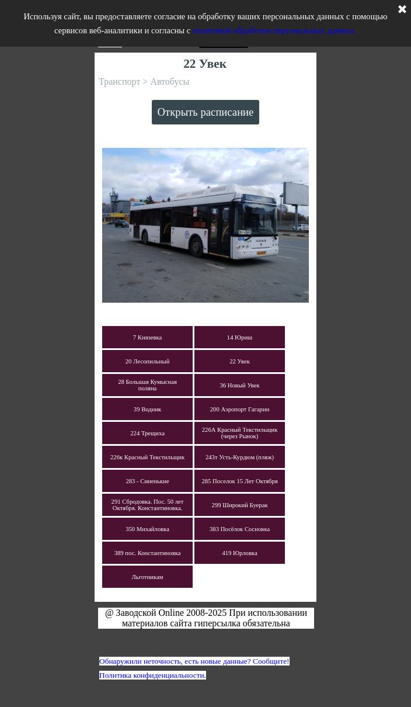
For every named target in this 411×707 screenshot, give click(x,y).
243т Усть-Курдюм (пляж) (240, 457)
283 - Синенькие (147, 481)
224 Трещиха (147, 433)
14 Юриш (240, 337)
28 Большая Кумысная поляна (147, 385)
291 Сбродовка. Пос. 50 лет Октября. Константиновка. (148, 504)
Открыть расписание (206, 112)
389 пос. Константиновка (147, 553)
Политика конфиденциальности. (152, 675)
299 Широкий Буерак (240, 505)
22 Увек (239, 361)
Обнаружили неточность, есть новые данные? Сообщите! (194, 661)
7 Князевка (147, 337)
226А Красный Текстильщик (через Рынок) (240, 433)
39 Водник (147, 409)
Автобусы (169, 81)
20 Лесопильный (148, 361)
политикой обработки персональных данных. (275, 30)
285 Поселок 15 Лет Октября (239, 481)
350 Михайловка (147, 529)
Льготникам (147, 577)
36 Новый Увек (240, 385)
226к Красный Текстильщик (147, 457)
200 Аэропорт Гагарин (240, 409)
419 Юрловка (239, 553)
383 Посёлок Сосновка (240, 529)
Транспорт (119, 81)
